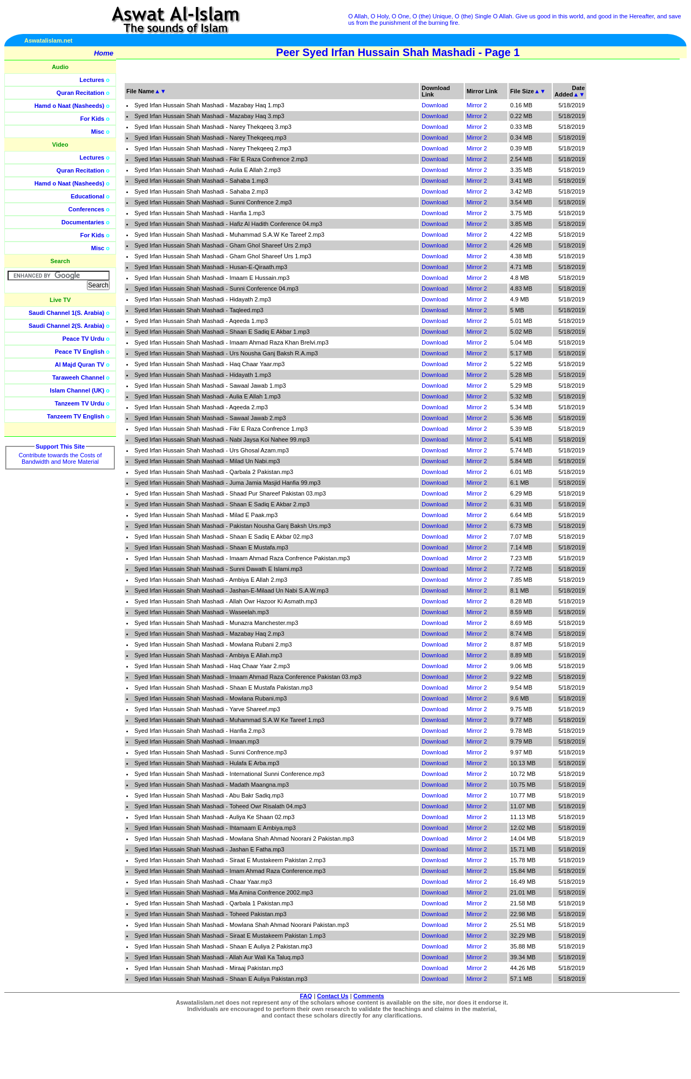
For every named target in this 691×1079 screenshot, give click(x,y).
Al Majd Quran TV (80, 364)
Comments (369, 996)
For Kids (92, 118)
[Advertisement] (640, 242)
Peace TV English (80, 351)
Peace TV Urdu (84, 338)
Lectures (91, 80)
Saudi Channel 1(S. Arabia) (66, 313)
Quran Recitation (81, 93)
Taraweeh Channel (78, 377)
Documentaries (83, 222)
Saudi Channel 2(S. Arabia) (66, 325)
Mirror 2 (476, 105)
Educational (87, 196)
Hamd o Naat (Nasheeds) (70, 105)
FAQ (306, 996)
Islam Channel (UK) (77, 390)
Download (435, 105)
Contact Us (332, 996)
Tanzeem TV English (75, 416)
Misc (97, 131)
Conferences (87, 209)
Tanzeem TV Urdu (79, 403)
